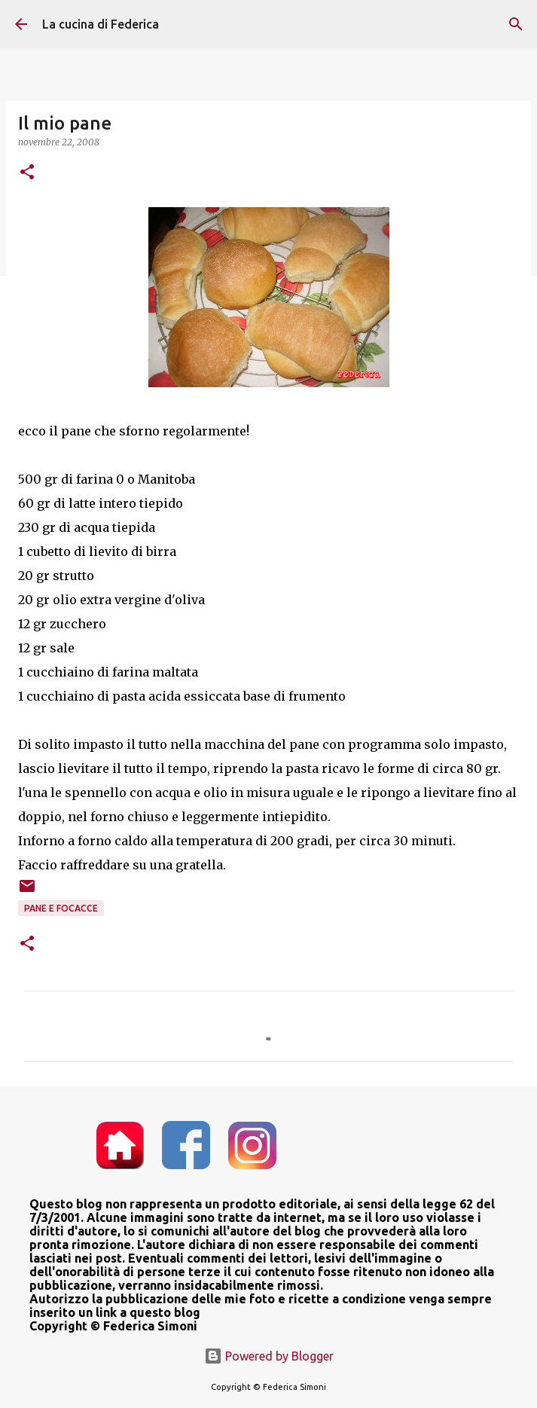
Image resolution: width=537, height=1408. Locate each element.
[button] (27, 173)
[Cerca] (516, 24)
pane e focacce (61, 908)
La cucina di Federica (100, 24)
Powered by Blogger (269, 1356)
